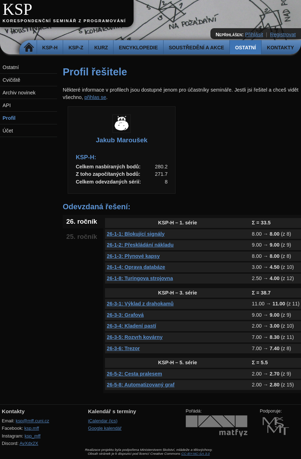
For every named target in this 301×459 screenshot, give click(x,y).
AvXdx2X (28, 443)
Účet (7, 131)
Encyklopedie (138, 47)
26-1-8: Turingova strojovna (140, 278)
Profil (9, 118)
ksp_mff (33, 436)
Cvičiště (11, 80)
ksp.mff (31, 428)
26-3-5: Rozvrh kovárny (134, 337)
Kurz (101, 47)
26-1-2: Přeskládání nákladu (140, 245)
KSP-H (50, 47)
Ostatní (245, 47)
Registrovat (283, 34)
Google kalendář (105, 428)
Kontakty (280, 47)
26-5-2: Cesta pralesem (134, 374)
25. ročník (81, 236)
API (6, 105)
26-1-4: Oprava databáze (136, 267)
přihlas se (95, 97)
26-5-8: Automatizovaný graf (140, 384)
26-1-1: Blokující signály (136, 234)
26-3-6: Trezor (123, 348)
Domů (29, 47)
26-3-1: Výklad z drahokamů (140, 303)
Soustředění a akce (196, 47)
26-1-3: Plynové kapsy (133, 256)
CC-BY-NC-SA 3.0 (195, 453)
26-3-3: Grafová (125, 315)
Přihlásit (254, 34)
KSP (17, 9)
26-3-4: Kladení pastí (131, 326)
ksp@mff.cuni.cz (32, 420)
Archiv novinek (19, 92)
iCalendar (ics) (103, 420)
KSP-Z (75, 47)
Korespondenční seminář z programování (64, 21)
